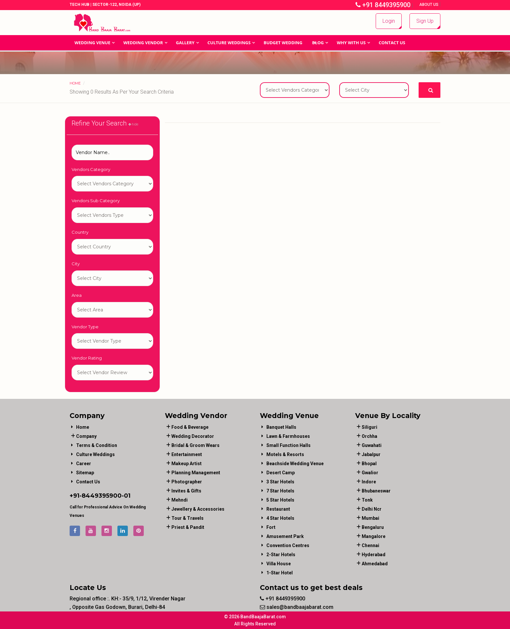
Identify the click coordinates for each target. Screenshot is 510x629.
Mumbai (370, 518)
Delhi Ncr (372, 509)
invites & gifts (186, 490)
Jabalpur (371, 454)
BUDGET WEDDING (282, 43)
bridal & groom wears (195, 445)
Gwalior (370, 472)
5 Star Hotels (280, 500)
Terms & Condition (96, 445)
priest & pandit (187, 527)
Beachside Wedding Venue (295, 463)
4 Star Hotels (280, 518)
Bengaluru (373, 527)
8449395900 (102, 495)
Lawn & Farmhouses (288, 436)
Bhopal (369, 463)
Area (77, 295)
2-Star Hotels (280, 554)
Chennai (370, 545)
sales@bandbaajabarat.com (296, 607)
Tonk (367, 500)
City (76, 263)
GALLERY (185, 43)
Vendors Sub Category (96, 200)
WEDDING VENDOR (143, 43)
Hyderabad (373, 554)
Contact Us (392, 43)
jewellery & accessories (197, 509)
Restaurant (278, 509)
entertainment (186, 454)
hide (133, 124)
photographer (186, 481)
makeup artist (186, 463)
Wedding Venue (92, 43)
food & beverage (189, 427)
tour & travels (187, 518)
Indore (369, 481)
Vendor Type (85, 326)
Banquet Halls (281, 427)
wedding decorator (192, 436)
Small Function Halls (288, 445)
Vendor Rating (87, 357)
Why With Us (351, 43)
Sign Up (425, 21)
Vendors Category (91, 169)
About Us (429, 4)
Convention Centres (287, 545)
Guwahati (372, 445)
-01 (126, 495)
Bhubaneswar (376, 490)
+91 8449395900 (383, 5)
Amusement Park (285, 536)
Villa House (278, 563)
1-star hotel (279, 572)
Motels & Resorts (285, 454)
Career (83, 463)
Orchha (369, 436)
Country (80, 232)
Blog (318, 43)
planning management (195, 472)
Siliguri (369, 427)
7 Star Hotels (280, 490)
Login (388, 21)
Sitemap (85, 472)
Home (75, 83)
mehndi (179, 500)
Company (86, 436)
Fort (270, 527)
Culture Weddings (229, 43)
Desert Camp (280, 472)
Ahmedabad (375, 563)
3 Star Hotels (280, 481)
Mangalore (373, 536)
